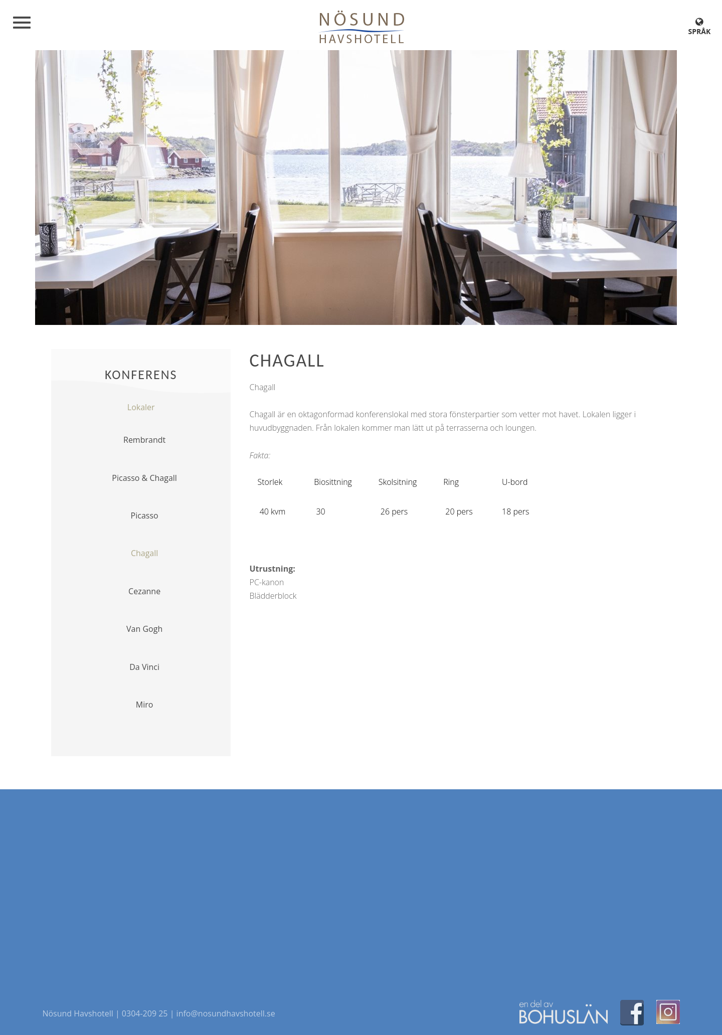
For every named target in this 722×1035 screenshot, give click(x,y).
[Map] (361, 889)
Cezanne (144, 591)
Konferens (141, 375)
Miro (144, 704)
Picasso (144, 515)
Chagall (144, 553)
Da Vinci (144, 666)
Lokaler (141, 407)
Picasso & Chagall (144, 477)
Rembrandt (144, 439)
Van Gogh (144, 628)
